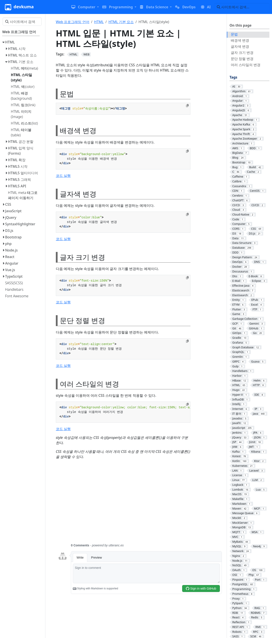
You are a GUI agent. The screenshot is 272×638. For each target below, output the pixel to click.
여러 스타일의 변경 (245, 64)
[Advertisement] (140, 503)
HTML (99, 21)
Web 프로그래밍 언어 (72, 21)
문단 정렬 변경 (242, 58)
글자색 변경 (240, 46)
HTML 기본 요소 (121, 21)
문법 (234, 34)
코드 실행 (63, 175)
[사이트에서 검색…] (241, 7)
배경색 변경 (240, 40)
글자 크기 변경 (242, 52)
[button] (85, 7)
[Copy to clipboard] (187, 105)
